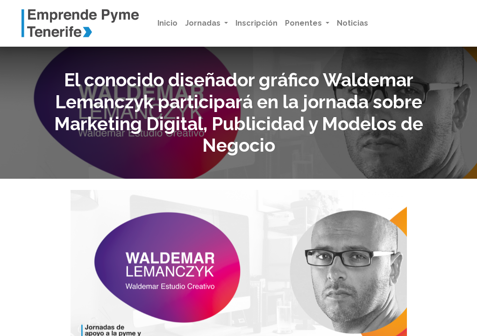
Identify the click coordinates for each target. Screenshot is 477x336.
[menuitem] (167, 23)
